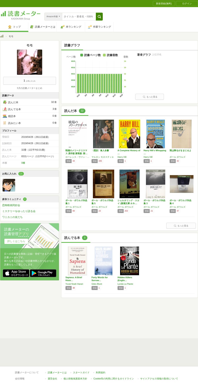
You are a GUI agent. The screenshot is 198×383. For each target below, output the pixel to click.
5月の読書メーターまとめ (29, 88)
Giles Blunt (97, 284)
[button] (99, 17)
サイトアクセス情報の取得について (159, 326)
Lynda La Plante (125, 284)
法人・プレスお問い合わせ (89, 332)
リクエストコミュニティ (122, 332)
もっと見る (150, 96)
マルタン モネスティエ (103, 157)
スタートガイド (81, 320)
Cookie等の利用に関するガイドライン (113, 326)
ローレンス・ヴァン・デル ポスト (77, 157)
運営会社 (52, 326)
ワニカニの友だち (12, 217)
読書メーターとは (57, 320)
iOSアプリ (74, 338)
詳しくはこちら (16, 241)
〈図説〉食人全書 (100, 150)
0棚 (23, 162)
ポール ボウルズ (177, 157)
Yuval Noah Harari (74, 284)
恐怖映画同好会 (11, 205)
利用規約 (100, 320)
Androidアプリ (55, 338)
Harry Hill (122, 157)
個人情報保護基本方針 (75, 326)
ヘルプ (51, 332)
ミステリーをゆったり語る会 (18, 211)
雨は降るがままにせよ (180, 150)
